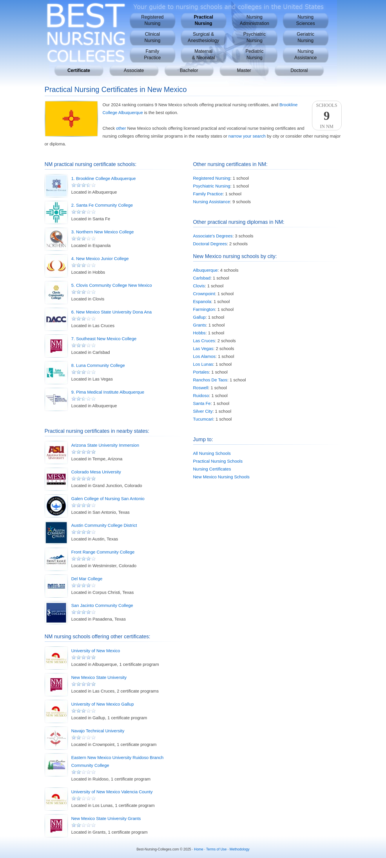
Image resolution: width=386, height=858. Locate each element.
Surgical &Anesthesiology (203, 37)
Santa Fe (202, 403)
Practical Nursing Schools (218, 461)
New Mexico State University (99, 677)
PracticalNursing (203, 20)
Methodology (240, 849)
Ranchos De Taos (210, 379)
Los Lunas (203, 364)
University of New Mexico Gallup (102, 704)
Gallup (199, 317)
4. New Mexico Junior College (100, 258)
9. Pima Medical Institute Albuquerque (107, 392)
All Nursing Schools (212, 453)
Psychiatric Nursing (211, 185)
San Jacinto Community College (102, 605)
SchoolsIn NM (326, 116)
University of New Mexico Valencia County (112, 791)
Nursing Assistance (211, 201)
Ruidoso (201, 395)
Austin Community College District (104, 525)
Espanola (202, 301)
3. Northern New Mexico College (102, 231)
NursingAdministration (254, 20)
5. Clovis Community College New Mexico (111, 285)
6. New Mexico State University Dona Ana (111, 311)
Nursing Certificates (212, 468)
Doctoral (299, 70)
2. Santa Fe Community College (102, 205)
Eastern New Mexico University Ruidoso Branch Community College (117, 761)
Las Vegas (203, 348)
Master (244, 70)
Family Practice (208, 193)
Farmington (204, 309)
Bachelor (189, 70)
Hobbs (199, 332)
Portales (201, 371)
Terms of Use (216, 849)
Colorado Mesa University (96, 471)
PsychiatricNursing (254, 37)
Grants (199, 324)
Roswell (201, 387)
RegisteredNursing (152, 20)
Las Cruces (204, 340)
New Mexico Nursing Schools (221, 476)
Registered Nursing (211, 178)
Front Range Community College (103, 551)
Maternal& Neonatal (203, 54)
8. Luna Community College (98, 365)
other (121, 128)
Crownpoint (204, 293)
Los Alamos (204, 356)
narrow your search (247, 136)
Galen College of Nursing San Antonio (108, 498)
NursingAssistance (305, 54)
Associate (134, 70)
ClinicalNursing (152, 37)
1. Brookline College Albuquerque (103, 178)
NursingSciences (305, 20)
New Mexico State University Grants (106, 818)
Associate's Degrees (213, 235)
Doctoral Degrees (210, 243)
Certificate (78, 70)
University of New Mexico (95, 650)
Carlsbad (202, 277)
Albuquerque (205, 270)
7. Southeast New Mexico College (104, 338)
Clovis (199, 285)
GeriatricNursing (305, 37)
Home (198, 849)
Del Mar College (87, 578)
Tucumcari (203, 419)
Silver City (203, 411)
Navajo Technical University (97, 730)
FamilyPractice (152, 54)
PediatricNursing (254, 54)
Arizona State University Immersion (105, 445)
